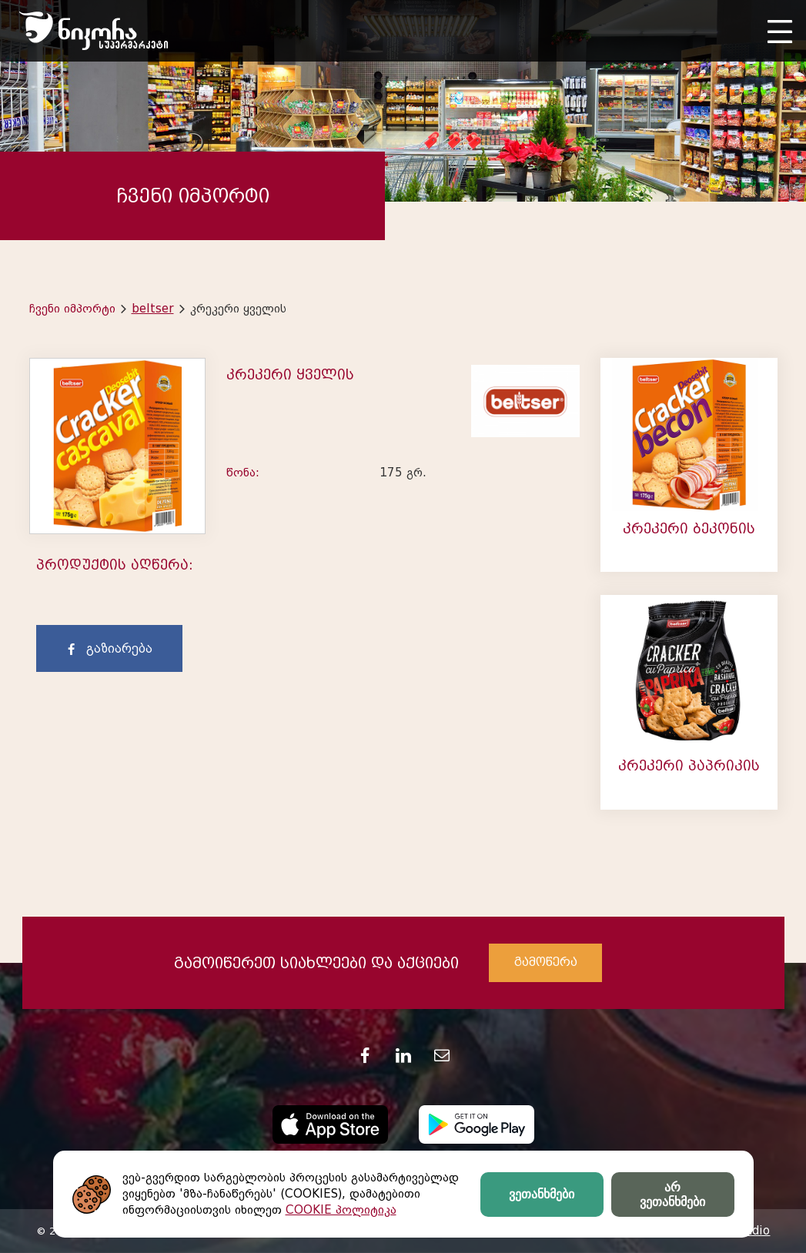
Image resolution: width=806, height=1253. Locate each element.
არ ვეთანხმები (672, 1194)
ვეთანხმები (541, 1194)
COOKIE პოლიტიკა (341, 1210)
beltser (153, 309)
